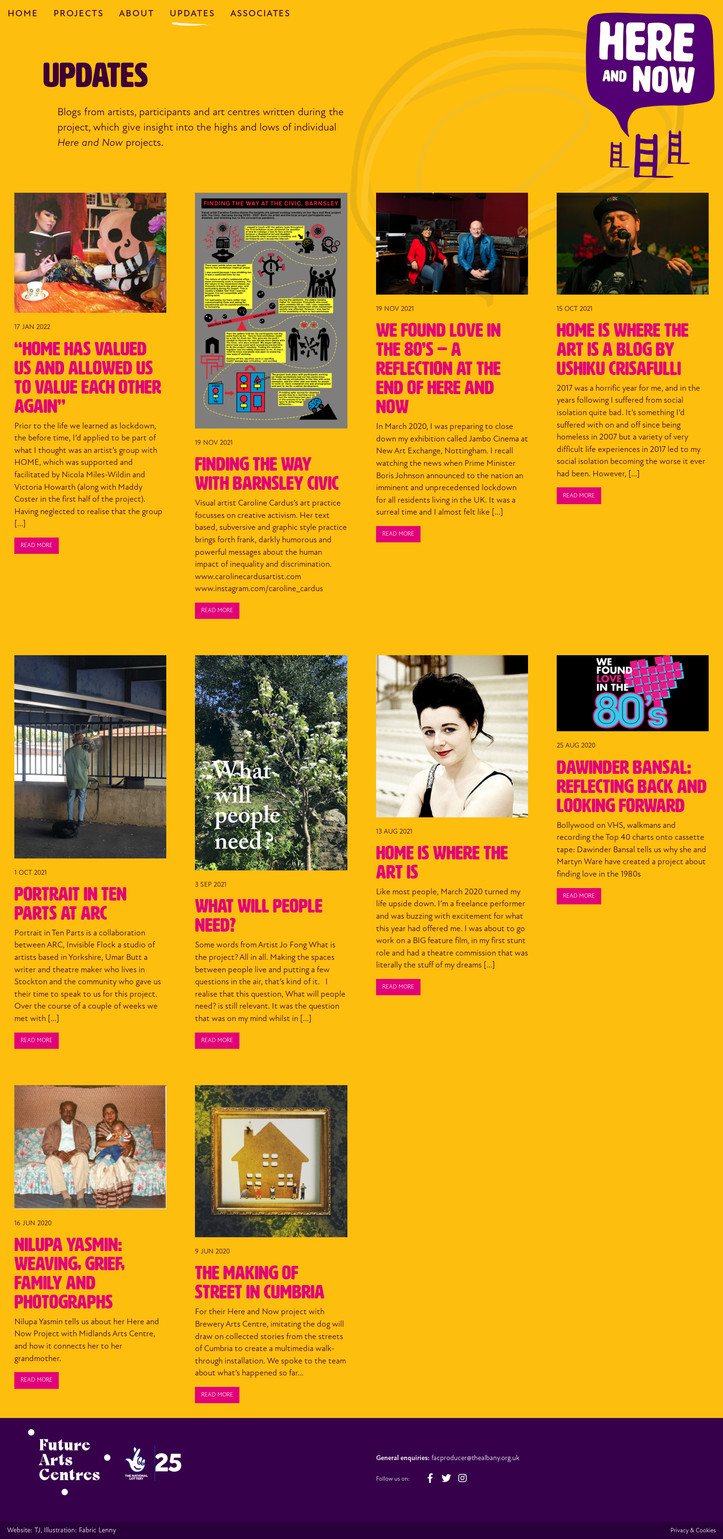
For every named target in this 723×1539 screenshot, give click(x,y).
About (136, 13)
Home (23, 13)
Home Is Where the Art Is (442, 862)
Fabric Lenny (97, 1530)
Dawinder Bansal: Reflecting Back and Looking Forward (632, 786)
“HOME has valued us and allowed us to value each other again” (87, 378)
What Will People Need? (259, 915)
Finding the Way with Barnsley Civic (267, 474)
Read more (37, 545)
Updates (192, 13)
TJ (37, 1530)
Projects (79, 13)
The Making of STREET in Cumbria (259, 1282)
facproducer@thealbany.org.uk (475, 1458)
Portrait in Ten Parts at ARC (70, 903)
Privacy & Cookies (693, 1530)
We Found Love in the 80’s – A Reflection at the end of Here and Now (438, 368)
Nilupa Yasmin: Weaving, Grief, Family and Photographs (69, 1273)
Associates (260, 13)
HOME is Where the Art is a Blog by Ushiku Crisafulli (623, 349)
